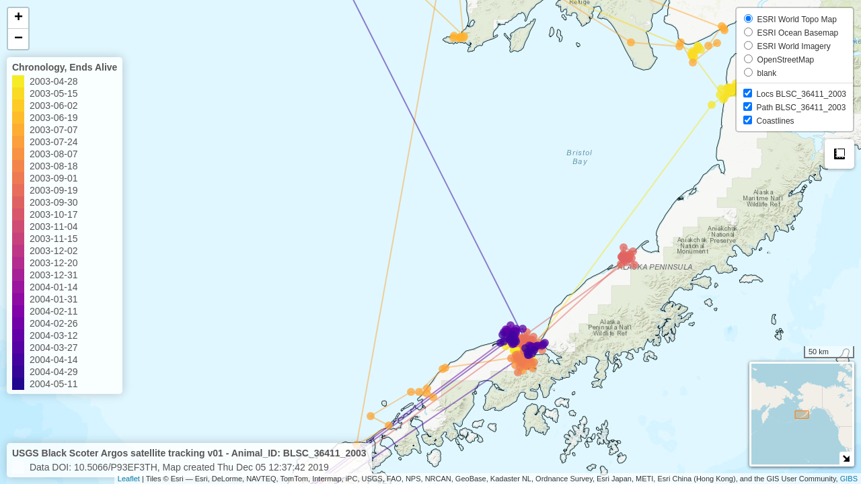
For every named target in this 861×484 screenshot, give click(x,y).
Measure (839, 154)
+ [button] (18, 18)
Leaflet (129, 479)
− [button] (18, 39)
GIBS (849, 479)
